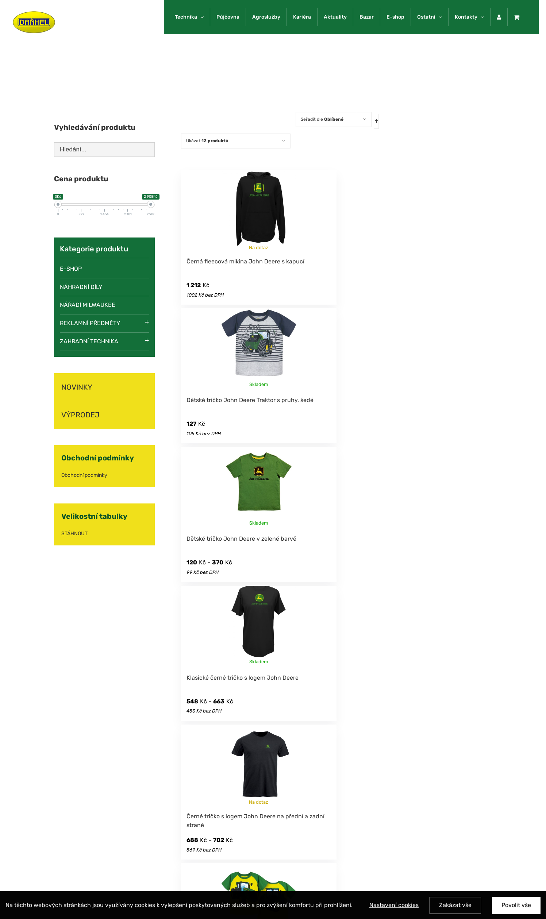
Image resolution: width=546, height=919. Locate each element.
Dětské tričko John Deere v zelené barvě (241, 538)
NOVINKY (76, 387)
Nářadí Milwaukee (87, 304)
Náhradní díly (81, 286)
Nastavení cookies (394, 907)
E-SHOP (71, 268)
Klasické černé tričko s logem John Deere (243, 677)
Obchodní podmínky (84, 475)
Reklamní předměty (90, 323)
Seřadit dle (322, 119)
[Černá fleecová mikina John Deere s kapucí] (259, 210)
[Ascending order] (376, 121)
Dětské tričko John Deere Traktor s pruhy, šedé (250, 400)
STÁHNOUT (74, 533)
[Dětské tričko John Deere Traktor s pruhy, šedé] (259, 348)
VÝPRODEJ (80, 414)
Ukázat (207, 140)
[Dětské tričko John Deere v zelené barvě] (259, 487)
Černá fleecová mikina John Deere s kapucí (245, 261)
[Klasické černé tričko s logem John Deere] (259, 626)
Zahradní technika (89, 341)
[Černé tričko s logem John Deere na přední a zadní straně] (259, 765)
